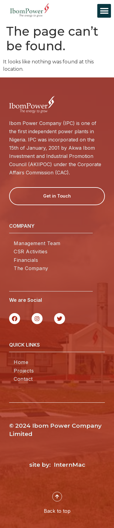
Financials (26, 260)
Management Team (37, 243)
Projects (24, 371)
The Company (31, 268)
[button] (104, 11)
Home (21, 362)
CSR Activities (30, 251)
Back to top (57, 511)
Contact (23, 379)
